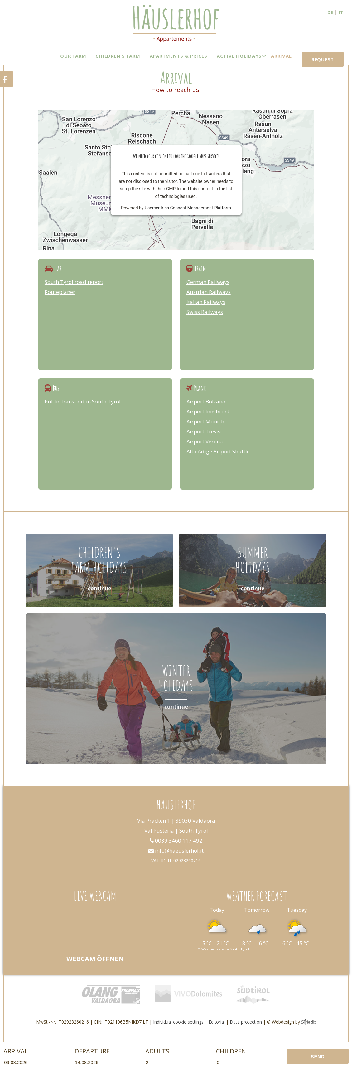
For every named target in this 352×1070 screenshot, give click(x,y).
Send (318, 1056)
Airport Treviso (205, 439)
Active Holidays (239, 56)
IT (341, 12)
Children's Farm (117, 56)
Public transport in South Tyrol (83, 409)
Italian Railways (205, 310)
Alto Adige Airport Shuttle (218, 459)
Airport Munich (205, 429)
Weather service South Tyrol (225, 957)
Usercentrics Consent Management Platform (188, 216)
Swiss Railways (204, 320)
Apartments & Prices (178, 56)
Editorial (217, 1030)
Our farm (73, 56)
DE (330, 12)
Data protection (246, 1030)
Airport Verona (204, 449)
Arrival (281, 56)
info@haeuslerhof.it (176, 858)
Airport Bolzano (205, 409)
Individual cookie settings (178, 1030)
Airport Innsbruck (208, 419)
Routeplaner (60, 300)
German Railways (207, 290)
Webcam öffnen (95, 967)
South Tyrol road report (74, 290)
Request (322, 69)
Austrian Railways (208, 300)
